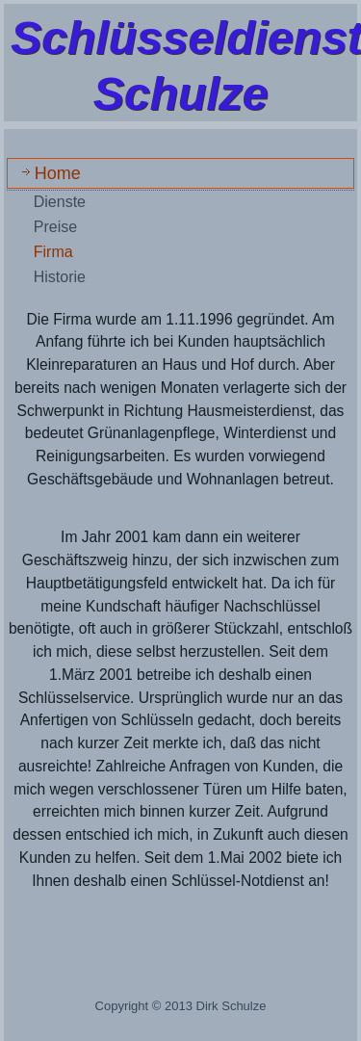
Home (58, 173)
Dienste (60, 202)
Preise (55, 227)
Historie (60, 277)
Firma (53, 252)
